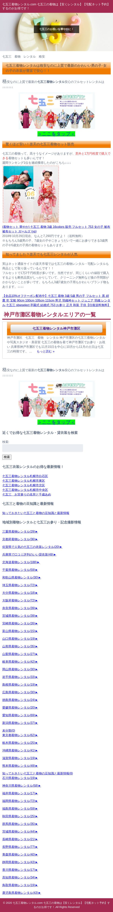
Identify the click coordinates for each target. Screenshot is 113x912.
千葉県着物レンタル (18, 569)
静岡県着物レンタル (18, 862)
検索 (7, 457)
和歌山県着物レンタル (20, 577)
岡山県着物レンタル (18, 669)
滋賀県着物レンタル (18, 758)
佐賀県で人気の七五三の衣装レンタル (30, 547)
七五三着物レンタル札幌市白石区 (25, 476)
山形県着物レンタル (18, 646)
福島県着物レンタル (18, 808)
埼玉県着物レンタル (18, 585)
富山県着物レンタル (18, 631)
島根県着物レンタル (18, 684)
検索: (5, 441)
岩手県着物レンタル (18, 677)
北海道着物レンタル (19, 562)
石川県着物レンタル (18, 778)
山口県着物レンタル (18, 638)
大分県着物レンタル (18, 592)
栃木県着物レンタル (18, 742)
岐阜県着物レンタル (18, 661)
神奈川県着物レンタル (20, 785)
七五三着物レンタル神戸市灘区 (56, 328)
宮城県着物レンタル (18, 615)
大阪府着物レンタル (18, 600)
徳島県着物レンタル (18, 700)
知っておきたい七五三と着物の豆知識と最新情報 (35, 513)
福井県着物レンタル (18, 793)
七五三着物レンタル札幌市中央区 (25, 489)
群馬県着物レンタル (18, 824)
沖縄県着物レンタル (18, 750)
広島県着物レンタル (18, 692)
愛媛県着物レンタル (18, 707)
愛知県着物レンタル (18, 715)
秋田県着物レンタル (18, 816)
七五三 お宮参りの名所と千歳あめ (26, 494)
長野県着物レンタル (18, 846)
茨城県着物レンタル (18, 831)
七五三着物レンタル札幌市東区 (23, 480)
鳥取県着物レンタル (18, 885)
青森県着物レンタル (18, 854)
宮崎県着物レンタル (18, 623)
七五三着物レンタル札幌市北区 (23, 485)
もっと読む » (45, 351)
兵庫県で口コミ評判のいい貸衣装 (27, 554)
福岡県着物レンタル (18, 801)
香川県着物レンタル (18, 869)
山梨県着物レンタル (18, 654)
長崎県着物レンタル (18, 839)
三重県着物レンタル (18, 531)
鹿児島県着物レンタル (20, 892)
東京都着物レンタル (18, 735)
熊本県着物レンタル (18, 765)
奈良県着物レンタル (18, 608)
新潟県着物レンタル (18, 723)
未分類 (8, 730)
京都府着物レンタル (18, 539)
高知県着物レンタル (18, 877)
